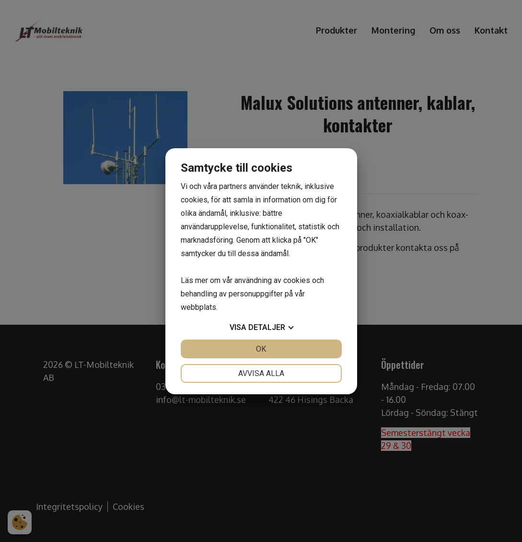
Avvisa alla (261, 373)
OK (261, 348)
